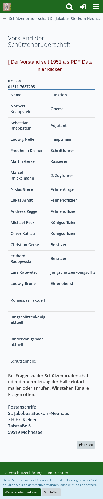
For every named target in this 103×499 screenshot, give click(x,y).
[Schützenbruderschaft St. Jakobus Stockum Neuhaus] (7, 6)
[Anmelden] (82, 6)
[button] (96, 6)
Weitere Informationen (21, 492)
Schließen (51, 492)
